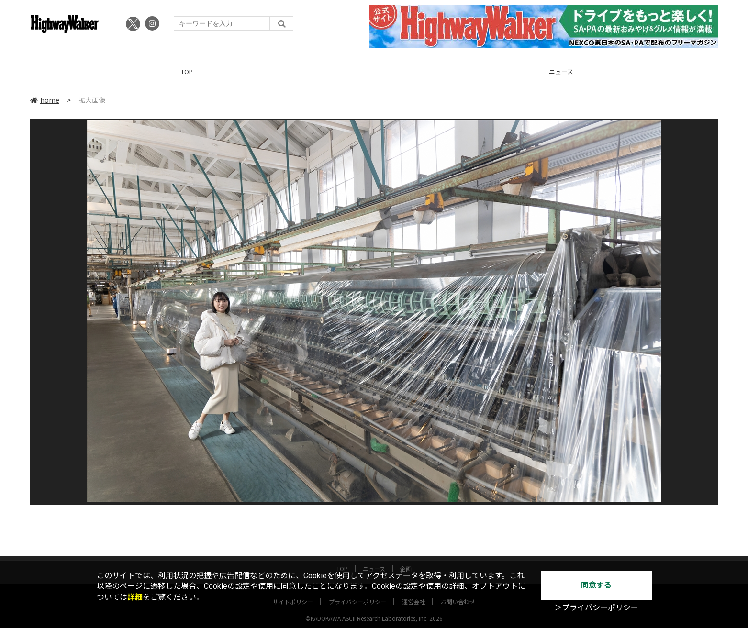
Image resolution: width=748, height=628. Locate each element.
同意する (596, 585)
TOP (187, 71)
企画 (406, 560)
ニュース (374, 560)
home (44, 100)
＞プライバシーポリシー (596, 607)
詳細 (135, 597)
